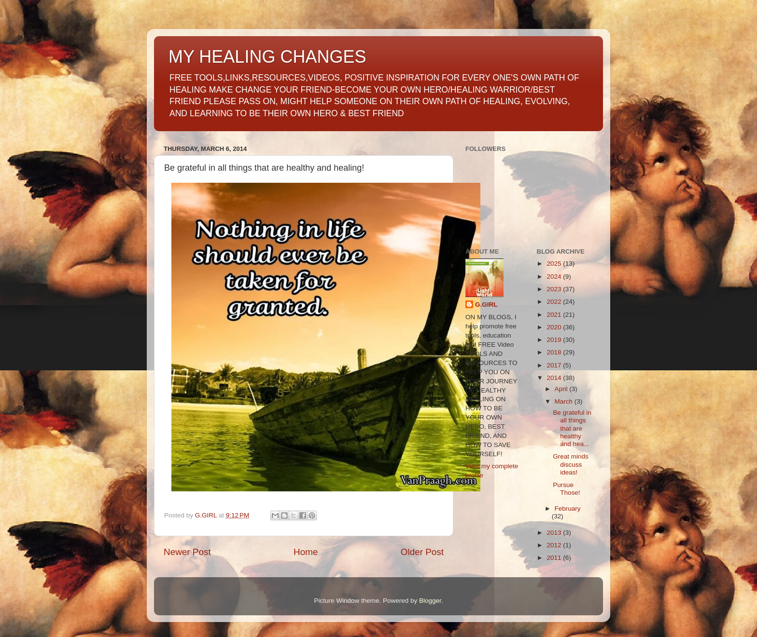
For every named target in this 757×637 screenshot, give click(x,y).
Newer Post (187, 552)
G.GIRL (486, 304)
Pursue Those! (566, 488)
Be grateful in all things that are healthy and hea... (572, 428)
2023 (555, 289)
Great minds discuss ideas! (571, 464)
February (568, 508)
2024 (555, 276)
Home (306, 552)
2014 (555, 377)
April (562, 389)
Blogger (430, 600)
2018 (555, 352)
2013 (555, 532)
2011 (555, 557)
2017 (555, 365)
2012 (555, 545)
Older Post (422, 552)
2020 (555, 327)
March (565, 401)
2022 (555, 301)
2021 (555, 314)
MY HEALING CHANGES (267, 57)
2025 (555, 263)
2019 (555, 339)
